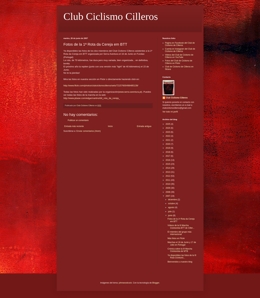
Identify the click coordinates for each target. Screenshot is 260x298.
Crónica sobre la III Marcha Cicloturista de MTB (179, 250)
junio (170, 215)
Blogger (155, 283)
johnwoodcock (125, 283)
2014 (168, 168)
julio (170, 211)
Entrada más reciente (74, 126)
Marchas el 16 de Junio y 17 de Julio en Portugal (181, 243)
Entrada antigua (144, 126)
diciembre (172, 199)
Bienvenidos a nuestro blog (179, 262)
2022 (168, 136)
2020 (168, 144)
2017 (168, 156)
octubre (171, 203)
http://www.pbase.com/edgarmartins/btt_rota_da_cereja (91, 98)
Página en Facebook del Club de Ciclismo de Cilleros (180, 44)
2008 (168, 192)
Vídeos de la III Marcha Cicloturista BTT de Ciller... (180, 226)
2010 (168, 184)
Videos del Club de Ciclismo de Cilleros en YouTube (179, 56)
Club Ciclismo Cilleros (111, 16)
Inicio (110, 126)
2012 (168, 176)
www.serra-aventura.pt (130, 92)
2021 (168, 140)
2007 (168, 196)
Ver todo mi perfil (170, 112)
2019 (168, 148)
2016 (168, 160)
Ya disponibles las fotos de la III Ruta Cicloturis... (181, 256)
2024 (168, 128)
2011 (168, 180)
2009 (168, 188)
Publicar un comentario (78, 120)
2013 (168, 172)
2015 (168, 164)
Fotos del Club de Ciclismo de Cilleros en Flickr (178, 61)
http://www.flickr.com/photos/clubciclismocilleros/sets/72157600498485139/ (101, 85)
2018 (168, 152)
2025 (168, 124)
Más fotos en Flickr (176, 238)
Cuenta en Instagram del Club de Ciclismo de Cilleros (180, 50)
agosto (171, 207)
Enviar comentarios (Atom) (88, 131)
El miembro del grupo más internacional (179, 233)
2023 (168, 132)
